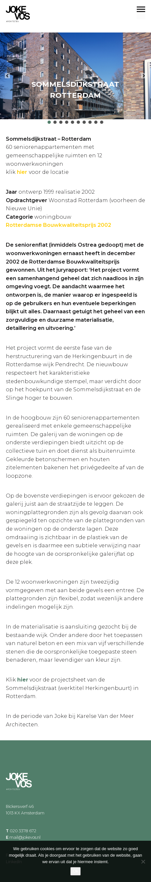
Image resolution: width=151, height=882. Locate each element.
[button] (7, 75)
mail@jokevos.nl (25, 837)
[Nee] (143, 861)
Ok (75, 871)
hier (22, 680)
